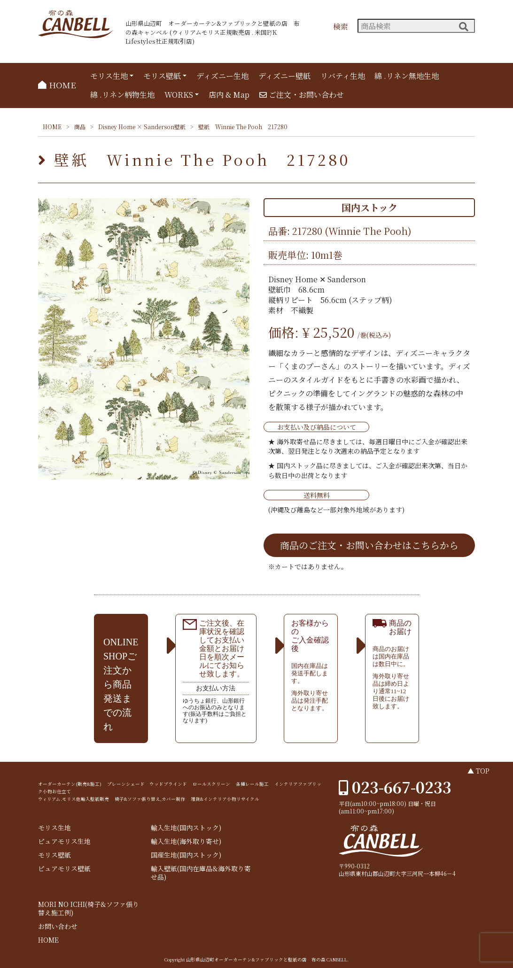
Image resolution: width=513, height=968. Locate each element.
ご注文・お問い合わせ (301, 94)
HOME (57, 85)
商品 (80, 127)
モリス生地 (109, 75)
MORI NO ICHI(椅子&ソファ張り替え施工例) (88, 908)
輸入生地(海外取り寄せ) (186, 841)
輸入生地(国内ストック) (186, 827)
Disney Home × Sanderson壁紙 (142, 127)
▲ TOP (478, 770)
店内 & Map (229, 94)
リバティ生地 (342, 75)
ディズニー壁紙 (284, 75)
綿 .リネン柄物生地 (122, 94)
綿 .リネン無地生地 (406, 75)
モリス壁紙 (162, 75)
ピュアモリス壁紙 (64, 868)
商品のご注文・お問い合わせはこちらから (369, 545)
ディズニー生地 (222, 75)
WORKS (178, 94)
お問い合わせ (58, 926)
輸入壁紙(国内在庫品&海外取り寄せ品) (201, 873)
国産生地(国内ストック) (186, 855)
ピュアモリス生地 (64, 841)
